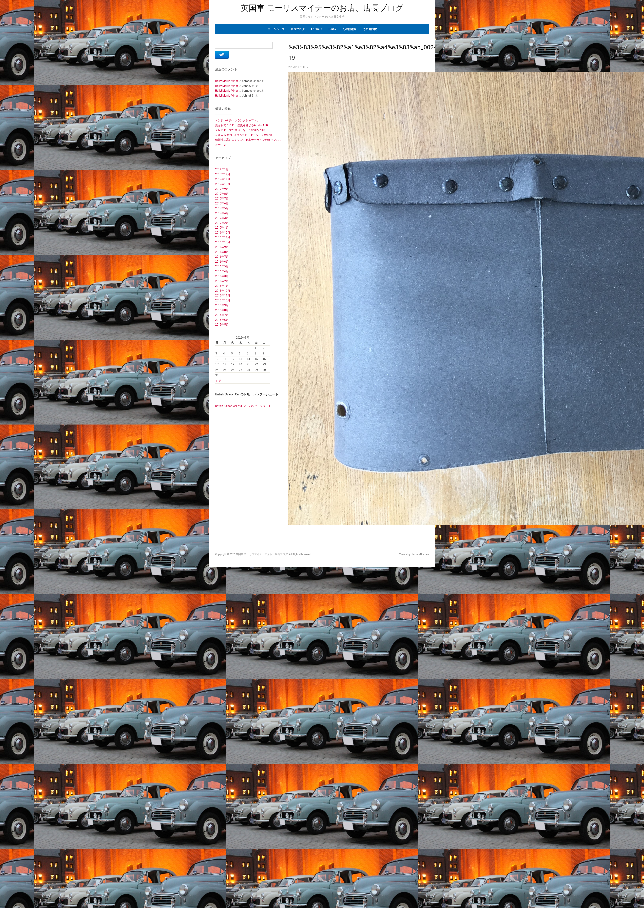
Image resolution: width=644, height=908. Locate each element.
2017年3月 (222, 217)
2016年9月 (222, 247)
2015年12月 (222, 290)
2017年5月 (222, 208)
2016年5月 (222, 266)
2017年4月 (222, 213)
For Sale (316, 29)
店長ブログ (298, 29)
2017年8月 (222, 193)
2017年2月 (222, 222)
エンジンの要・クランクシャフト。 (237, 120)
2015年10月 (222, 300)
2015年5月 (222, 324)
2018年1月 (222, 169)
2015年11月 (222, 295)
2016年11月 (222, 237)
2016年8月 (222, 252)
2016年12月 (222, 232)
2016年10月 (222, 242)
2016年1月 (222, 285)
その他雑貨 (349, 29)
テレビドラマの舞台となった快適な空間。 (241, 130)
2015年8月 (222, 310)
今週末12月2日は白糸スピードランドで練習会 (244, 135)
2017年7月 (222, 198)
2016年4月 (222, 271)
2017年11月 (222, 179)
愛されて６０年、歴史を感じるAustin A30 (241, 125)
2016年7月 (222, 256)
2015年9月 (222, 305)
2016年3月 (222, 276)
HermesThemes (420, 554)
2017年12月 (222, 174)
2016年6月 (222, 261)
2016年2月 (222, 281)
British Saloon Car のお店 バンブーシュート (246, 394)
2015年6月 (222, 319)
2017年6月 (222, 203)
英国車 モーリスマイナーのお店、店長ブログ (322, 8)
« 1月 (218, 380)
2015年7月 (222, 314)
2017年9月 (222, 188)
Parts (332, 29)
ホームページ (276, 29)
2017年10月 (222, 184)
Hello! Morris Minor (226, 81)
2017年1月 (222, 227)
